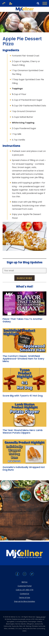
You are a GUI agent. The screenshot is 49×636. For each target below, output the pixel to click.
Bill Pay (24, 582)
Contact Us (24, 593)
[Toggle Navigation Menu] (44, 3)
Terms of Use (24, 597)
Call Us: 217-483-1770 (24, 590)
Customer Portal (24, 586)
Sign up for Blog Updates (24, 601)
